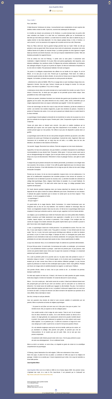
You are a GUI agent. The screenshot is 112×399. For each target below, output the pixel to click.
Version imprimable (57, 11)
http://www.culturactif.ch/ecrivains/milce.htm (39, 374)
